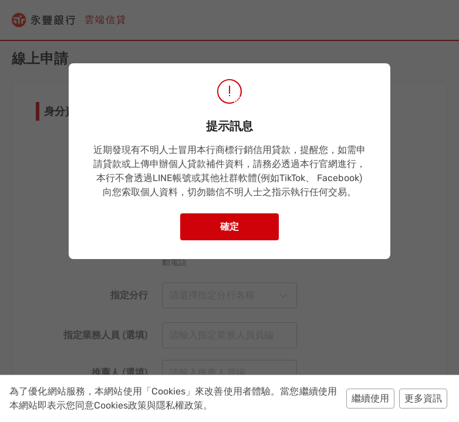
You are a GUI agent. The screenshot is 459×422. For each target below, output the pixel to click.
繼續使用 (370, 398)
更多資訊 (423, 398)
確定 (229, 226)
